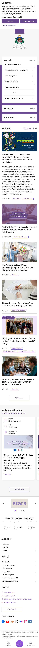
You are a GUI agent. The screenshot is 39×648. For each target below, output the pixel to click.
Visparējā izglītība (17, 348)
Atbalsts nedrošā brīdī (10, 578)
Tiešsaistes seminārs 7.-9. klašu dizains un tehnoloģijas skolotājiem (18, 457)
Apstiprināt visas (28, 21)
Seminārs (8, 474)
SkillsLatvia (16, 199)
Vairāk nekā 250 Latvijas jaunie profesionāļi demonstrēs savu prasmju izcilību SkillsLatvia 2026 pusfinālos (17, 158)
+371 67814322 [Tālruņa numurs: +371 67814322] (9, 593)
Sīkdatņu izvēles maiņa (10, 581)
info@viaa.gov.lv (9, 596)
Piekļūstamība (7, 568)
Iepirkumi (5, 547)
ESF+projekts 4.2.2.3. (9, 351)
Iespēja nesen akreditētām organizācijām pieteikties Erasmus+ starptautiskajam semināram (18, 267)
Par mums (6, 551)
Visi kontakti (12, 609)
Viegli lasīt (5, 562)
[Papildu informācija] (14, 602)
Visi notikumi (19, 489)
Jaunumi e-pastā (8, 575)
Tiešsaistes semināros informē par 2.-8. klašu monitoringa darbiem (18, 304)
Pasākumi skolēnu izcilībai (26, 351)
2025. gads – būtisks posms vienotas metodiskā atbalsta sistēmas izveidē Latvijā (19, 341)
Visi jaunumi (19, 398)
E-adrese (7, 602)
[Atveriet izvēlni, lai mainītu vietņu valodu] (8, 644)
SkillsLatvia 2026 (27, 199)
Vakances (5, 544)
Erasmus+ (15, 275)
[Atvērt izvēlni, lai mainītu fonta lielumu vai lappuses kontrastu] (30, 644)
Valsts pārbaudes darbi (20, 237)
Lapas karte (6, 571)
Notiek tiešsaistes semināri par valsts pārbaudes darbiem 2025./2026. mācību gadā (19, 229)
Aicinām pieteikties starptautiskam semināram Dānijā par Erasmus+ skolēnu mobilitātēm (18, 382)
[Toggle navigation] (19, 643)
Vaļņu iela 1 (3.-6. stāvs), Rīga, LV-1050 (17, 599)
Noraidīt (10, 21)
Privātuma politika (8, 565)
